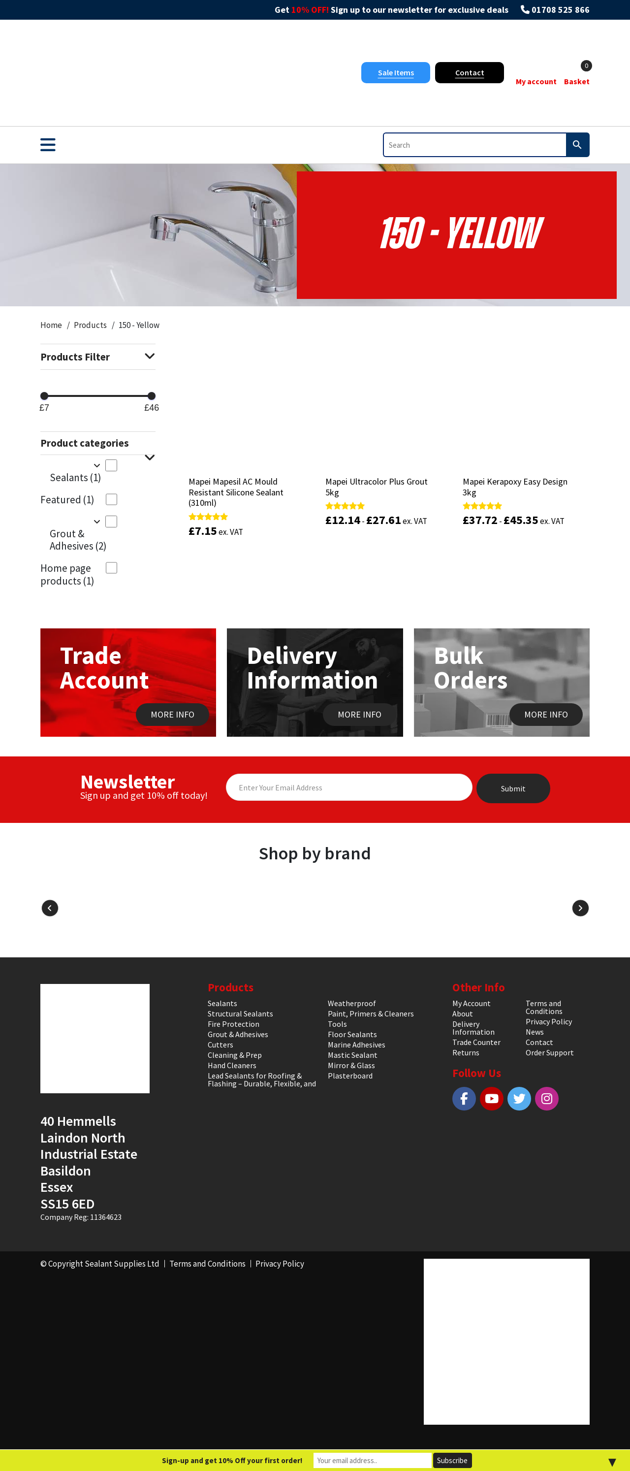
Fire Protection (233, 1024)
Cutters (220, 1044)
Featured (67, 499)
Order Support (550, 1052)
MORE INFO (172, 714)
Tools (337, 1024)
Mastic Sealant (353, 1055)
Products (90, 325)
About (462, 1013)
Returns (465, 1052)
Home (51, 325)
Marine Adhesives (356, 1044)
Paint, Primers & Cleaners (371, 1013)
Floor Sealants (352, 1034)
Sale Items (396, 72)
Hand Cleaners (232, 1065)
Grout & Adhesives (78, 539)
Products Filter (98, 357)
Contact (469, 72)
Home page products (67, 574)
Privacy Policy (549, 1021)
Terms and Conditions (544, 1007)
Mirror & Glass (351, 1065)
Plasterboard (350, 1075)
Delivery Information (473, 1028)
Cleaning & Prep (235, 1055)
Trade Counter (476, 1042)
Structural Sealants (240, 1013)
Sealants (75, 477)
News (535, 1032)
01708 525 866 (561, 9)
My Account (471, 1003)
